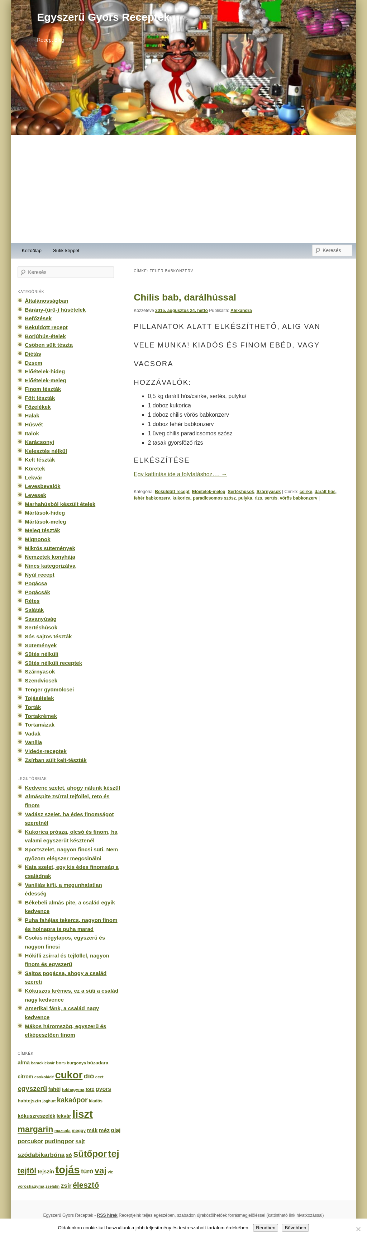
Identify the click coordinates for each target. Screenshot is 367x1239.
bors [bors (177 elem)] (61, 1062)
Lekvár (33, 477)
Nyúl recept (39, 575)
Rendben (265, 1227)
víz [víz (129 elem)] (110, 1172)
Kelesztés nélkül (46, 451)
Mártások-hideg (45, 513)
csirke (306, 491)
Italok (32, 433)
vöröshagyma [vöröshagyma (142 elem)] (31, 1186)
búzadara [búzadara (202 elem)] (97, 1062)
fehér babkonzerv (152, 498)
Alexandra (241, 310)
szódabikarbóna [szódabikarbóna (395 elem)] (41, 1154)
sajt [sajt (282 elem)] (80, 1141)
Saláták (34, 610)
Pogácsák (37, 592)
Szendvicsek (41, 680)
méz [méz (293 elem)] (104, 1130)
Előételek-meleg (208, 491)
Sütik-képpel (66, 250)
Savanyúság (40, 619)
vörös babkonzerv (299, 498)
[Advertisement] (183, 189)
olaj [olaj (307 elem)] (115, 1130)
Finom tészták (43, 389)
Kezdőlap (32, 250)
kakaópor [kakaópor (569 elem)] (72, 1100)
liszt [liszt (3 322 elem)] (82, 1114)
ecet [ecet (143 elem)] (99, 1077)
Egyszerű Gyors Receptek (103, 17)
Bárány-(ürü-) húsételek (55, 310)
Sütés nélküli (41, 654)
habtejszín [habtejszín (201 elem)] (29, 1100)
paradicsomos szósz (214, 498)
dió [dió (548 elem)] (89, 1076)
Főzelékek (38, 407)
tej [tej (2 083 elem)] (113, 1153)
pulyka (245, 498)
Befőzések (38, 318)
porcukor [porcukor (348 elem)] (30, 1141)
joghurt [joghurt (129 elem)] (49, 1101)
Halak (32, 415)
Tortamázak (39, 725)
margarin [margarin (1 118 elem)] (35, 1129)
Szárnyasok (269, 491)
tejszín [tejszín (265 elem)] (46, 1171)
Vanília (33, 742)
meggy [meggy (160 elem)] (79, 1130)
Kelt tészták (40, 460)
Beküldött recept (172, 491)
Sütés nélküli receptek (53, 663)
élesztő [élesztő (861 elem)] (86, 1185)
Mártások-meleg (45, 522)
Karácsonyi (39, 442)
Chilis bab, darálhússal (185, 297)
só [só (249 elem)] (69, 1155)
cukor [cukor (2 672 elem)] (69, 1074)
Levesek (35, 495)
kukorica (181, 498)
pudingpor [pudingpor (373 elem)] (59, 1141)
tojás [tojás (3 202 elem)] (67, 1170)
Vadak (32, 733)
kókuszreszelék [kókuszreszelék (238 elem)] (36, 1116)
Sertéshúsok (241, 491)
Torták (33, 707)
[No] (358, 1229)
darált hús (325, 491)
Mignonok (37, 539)
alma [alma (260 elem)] (24, 1062)
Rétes (32, 601)
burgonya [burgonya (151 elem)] (76, 1062)
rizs (258, 498)
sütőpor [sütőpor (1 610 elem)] (90, 1154)
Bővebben (295, 1227)
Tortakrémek (41, 716)
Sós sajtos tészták (48, 636)
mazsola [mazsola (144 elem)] (62, 1131)
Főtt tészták (40, 398)
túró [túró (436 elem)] (87, 1171)
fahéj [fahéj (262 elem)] (54, 1089)
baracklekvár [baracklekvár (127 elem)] (43, 1063)
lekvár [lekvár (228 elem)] (64, 1116)
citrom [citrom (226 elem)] (25, 1076)
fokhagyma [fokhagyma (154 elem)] (73, 1089)
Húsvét (34, 424)
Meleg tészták (42, 530)
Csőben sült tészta (49, 345)
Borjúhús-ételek (45, 336)
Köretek (35, 468)
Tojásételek (39, 698)
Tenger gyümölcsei (49, 689)
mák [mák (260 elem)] (92, 1130)
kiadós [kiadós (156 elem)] (96, 1100)
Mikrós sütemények (50, 548)
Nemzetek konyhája (50, 557)
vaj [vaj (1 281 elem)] (100, 1170)
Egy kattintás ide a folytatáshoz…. (180, 474)
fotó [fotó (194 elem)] (90, 1089)
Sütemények (41, 645)
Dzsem (33, 363)
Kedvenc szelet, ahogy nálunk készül (72, 788)
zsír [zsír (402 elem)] (66, 1185)
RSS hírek (107, 1215)
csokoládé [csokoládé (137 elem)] (44, 1077)
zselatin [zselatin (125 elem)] (52, 1186)
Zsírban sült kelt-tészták (55, 760)
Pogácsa (36, 583)
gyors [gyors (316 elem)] (103, 1089)
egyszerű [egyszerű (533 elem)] (32, 1088)
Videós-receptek (46, 751)
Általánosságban (46, 301)
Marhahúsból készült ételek (60, 504)
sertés (270, 498)
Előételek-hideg (45, 371)
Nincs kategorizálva (50, 566)
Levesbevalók (42, 486)
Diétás (33, 354)
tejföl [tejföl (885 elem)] (27, 1170)
